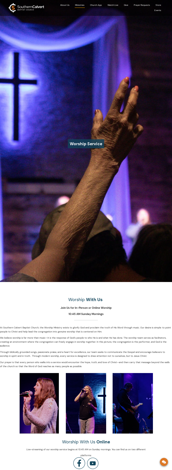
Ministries (79, 5)
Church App (96, 5)
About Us (64, 5)
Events (157, 10)
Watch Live (113, 5)
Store (158, 5)
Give (126, 5)
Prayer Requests (142, 5)
